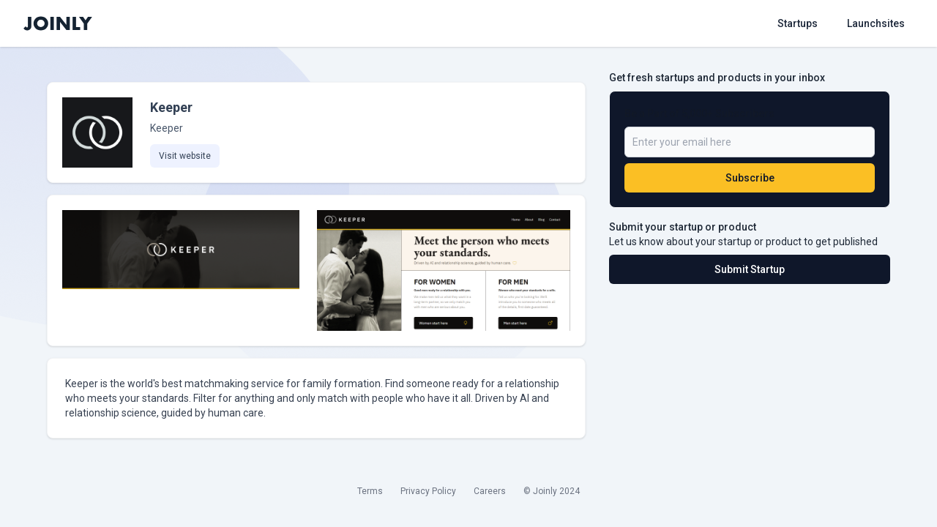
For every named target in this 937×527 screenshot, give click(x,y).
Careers (490, 491)
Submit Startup (749, 269)
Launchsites (876, 23)
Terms (370, 491)
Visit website (185, 156)
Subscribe (749, 178)
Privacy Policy (428, 491)
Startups (797, 23)
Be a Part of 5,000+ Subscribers (699, 113)
